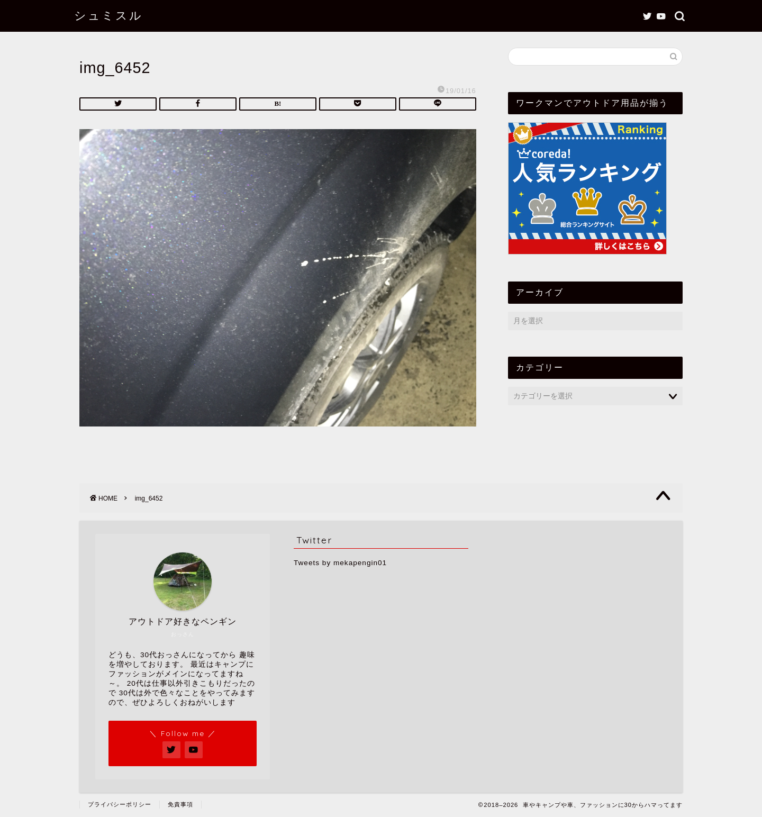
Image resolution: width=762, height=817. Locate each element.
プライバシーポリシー (119, 804)
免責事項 (180, 804)
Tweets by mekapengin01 (340, 563)
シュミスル (108, 15)
